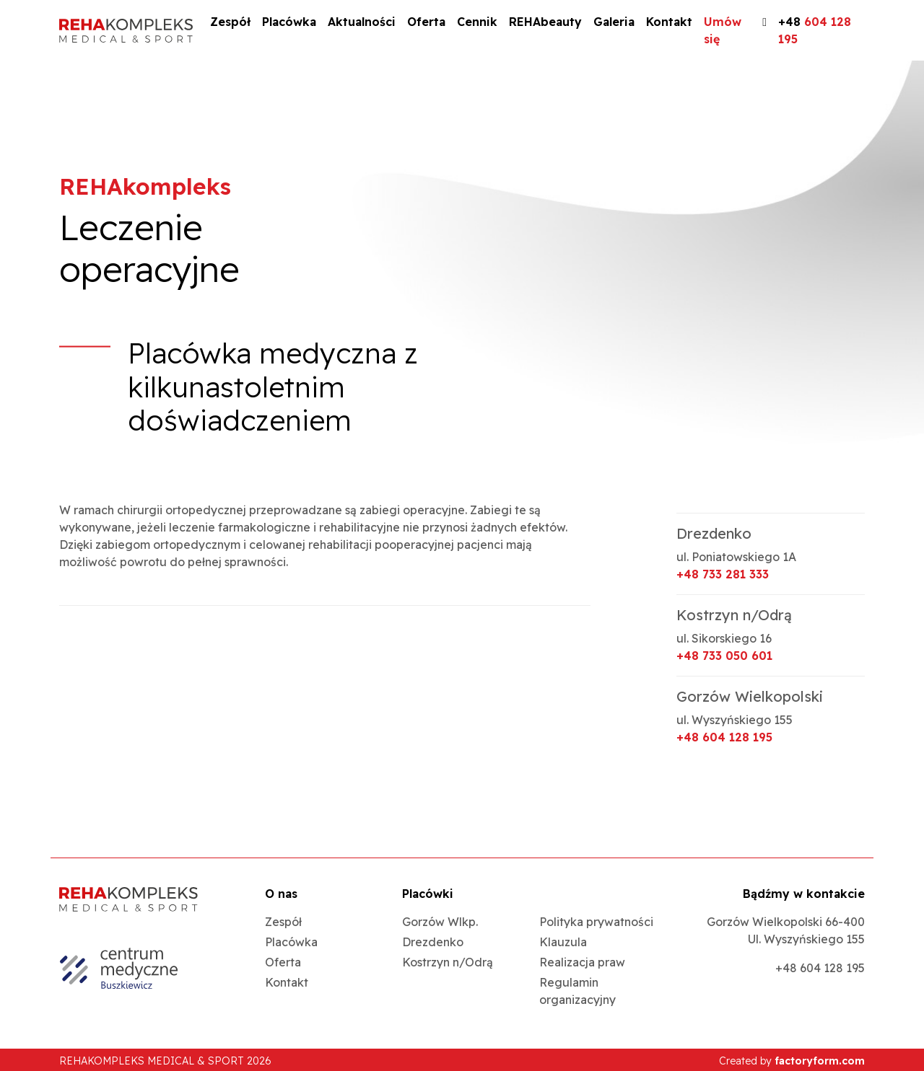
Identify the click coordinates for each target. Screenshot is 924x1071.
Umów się (722, 30)
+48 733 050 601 (724, 655)
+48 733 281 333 (722, 574)
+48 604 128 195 (724, 737)
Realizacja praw (582, 962)
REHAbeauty (545, 21)
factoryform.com (820, 1060)
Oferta (426, 21)
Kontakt (669, 21)
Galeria (614, 21)
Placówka (289, 21)
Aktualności (362, 21)
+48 (814, 30)
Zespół (230, 21)
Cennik (477, 21)
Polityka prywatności (596, 921)
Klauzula (563, 942)
